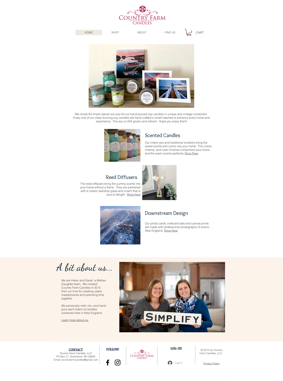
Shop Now (191, 153)
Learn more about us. (75, 320)
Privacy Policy (212, 363)
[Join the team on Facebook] (108, 362)
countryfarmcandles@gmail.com (79, 359)
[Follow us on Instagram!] (117, 362)
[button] (141, 32)
